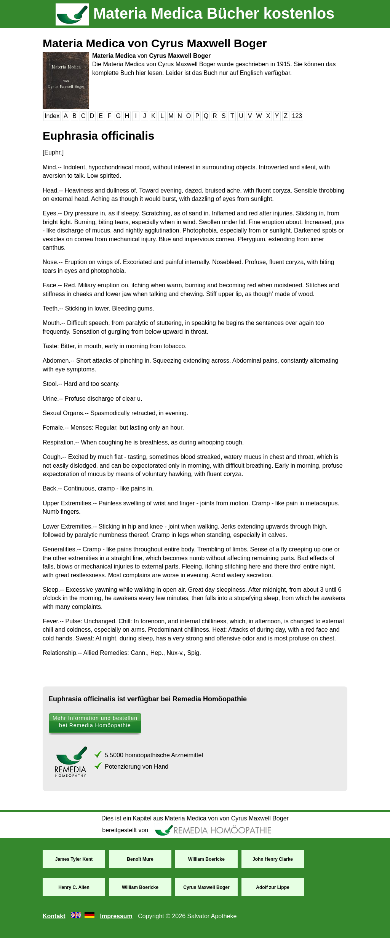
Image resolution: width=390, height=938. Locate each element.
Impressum (116, 916)
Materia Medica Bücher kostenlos (195, 13)
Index (52, 116)
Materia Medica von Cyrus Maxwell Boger (155, 43)
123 (297, 116)
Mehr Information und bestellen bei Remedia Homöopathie (95, 721)
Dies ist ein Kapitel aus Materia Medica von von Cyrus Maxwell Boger (195, 818)
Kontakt (54, 916)
